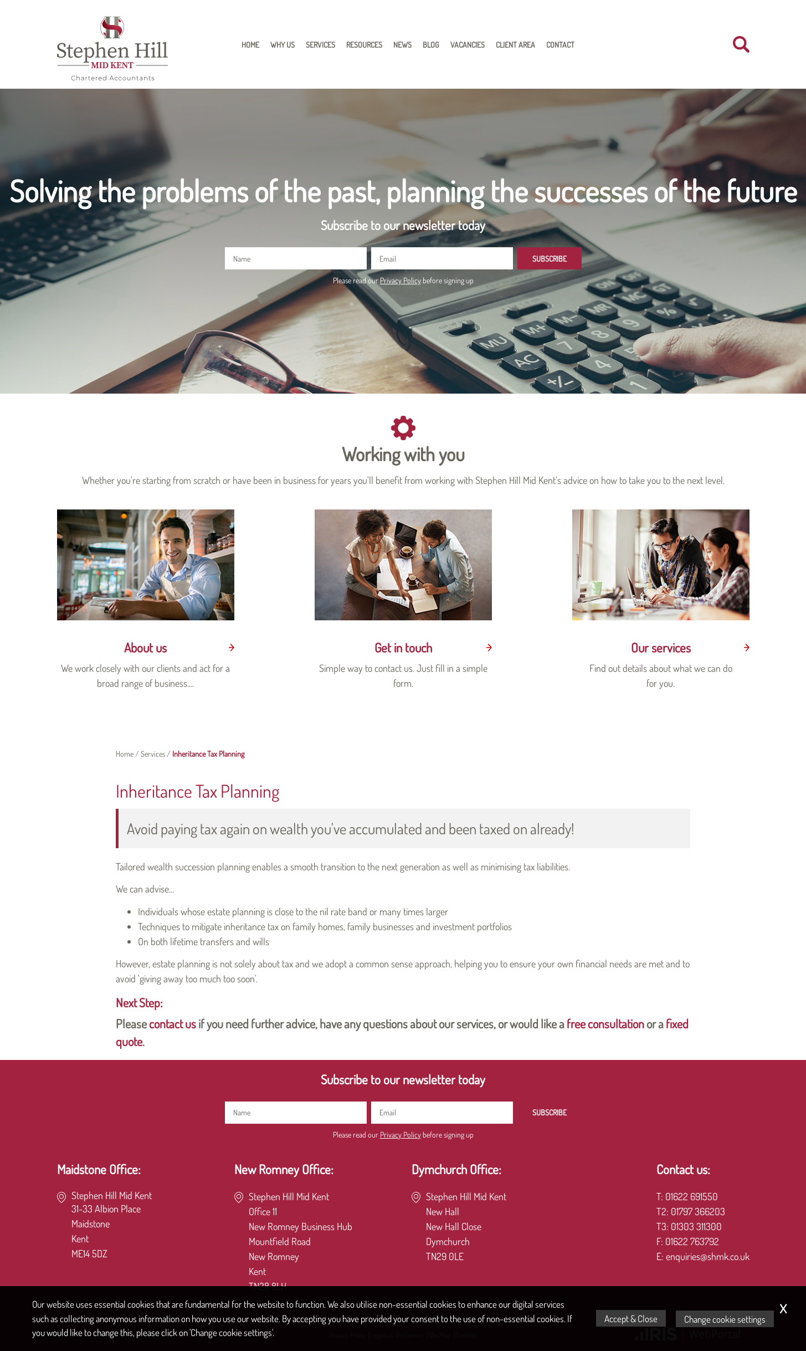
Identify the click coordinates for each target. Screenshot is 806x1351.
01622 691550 (691, 1196)
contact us (172, 1023)
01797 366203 (698, 1211)
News (402, 44)
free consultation (605, 1023)
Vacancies (467, 44)
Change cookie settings (725, 1319)
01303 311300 (696, 1226)
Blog (431, 44)
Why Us (282, 44)
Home (250, 44)
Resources (364, 44)
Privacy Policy (400, 280)
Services (320, 44)
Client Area (515, 44)
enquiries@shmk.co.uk (707, 1256)
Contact (560, 44)
